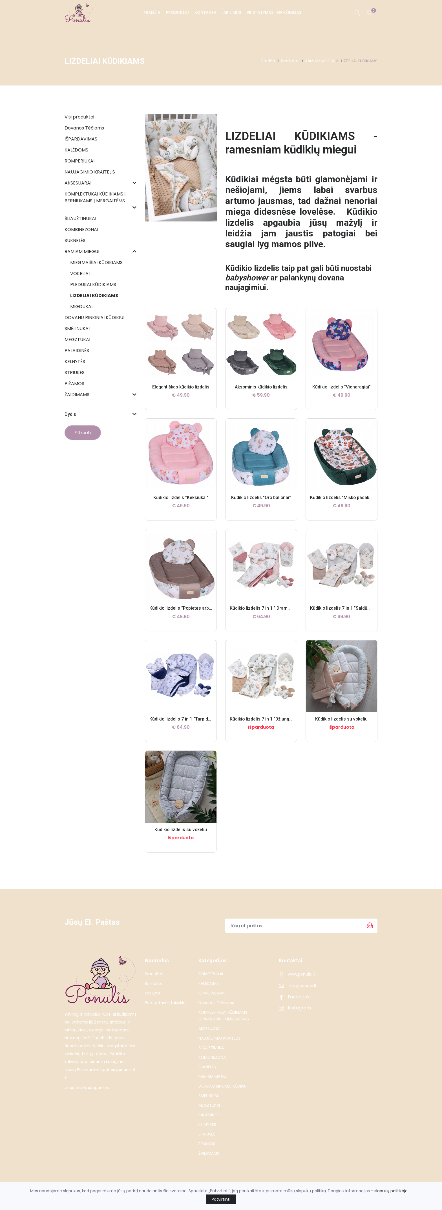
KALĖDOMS (208, 983)
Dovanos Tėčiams (216, 1002)
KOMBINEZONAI (212, 1057)
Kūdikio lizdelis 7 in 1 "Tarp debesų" (186, 719)
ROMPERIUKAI (210, 974)
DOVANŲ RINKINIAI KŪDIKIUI (222, 1086)
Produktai (177, 12)
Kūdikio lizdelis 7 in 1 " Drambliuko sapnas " (275, 608)
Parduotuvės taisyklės (166, 1002)
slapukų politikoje (391, 1191)
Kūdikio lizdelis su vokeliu (341, 719)
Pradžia (151, 12)
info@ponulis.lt (302, 986)
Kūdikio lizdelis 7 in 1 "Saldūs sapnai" (348, 608)
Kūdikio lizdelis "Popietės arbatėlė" (185, 608)
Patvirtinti (221, 1199)
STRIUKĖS (206, 1134)
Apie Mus (232, 12)
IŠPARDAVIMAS (212, 993)
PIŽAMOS (206, 1144)
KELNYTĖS (207, 1124)
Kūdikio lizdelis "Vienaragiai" (341, 387)
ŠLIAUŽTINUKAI (211, 1048)
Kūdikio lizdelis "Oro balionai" (261, 497)
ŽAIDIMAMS (208, 1153)
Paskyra (152, 993)
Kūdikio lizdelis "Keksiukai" (180, 497)
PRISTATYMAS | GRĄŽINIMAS (274, 12)
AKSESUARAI (209, 1028)
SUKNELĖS (207, 1067)
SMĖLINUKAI (208, 1096)
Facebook (294, 997)
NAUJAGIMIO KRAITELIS (219, 1038)
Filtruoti (83, 432)
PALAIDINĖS (208, 1115)
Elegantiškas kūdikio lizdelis (181, 387)
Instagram (295, 1008)
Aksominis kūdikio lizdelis (261, 387)
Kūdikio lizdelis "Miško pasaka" (342, 497)
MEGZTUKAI (209, 1105)
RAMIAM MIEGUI (319, 61)
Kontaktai (206, 12)
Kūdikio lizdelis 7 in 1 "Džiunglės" (264, 719)
